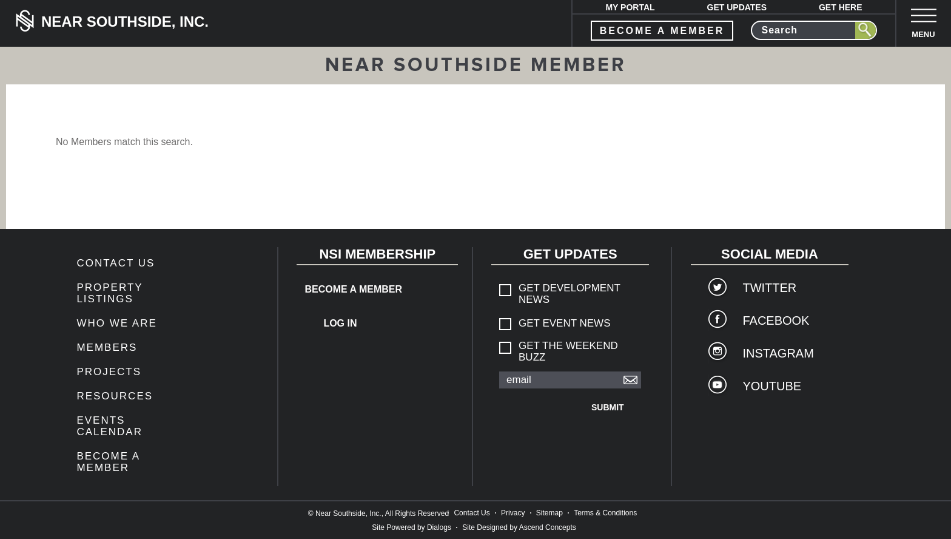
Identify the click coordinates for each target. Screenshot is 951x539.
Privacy (513, 513)
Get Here (840, 7)
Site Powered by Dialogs (411, 527)
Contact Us (115, 263)
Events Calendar (109, 426)
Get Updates (737, 7)
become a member (662, 30)
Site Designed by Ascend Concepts (519, 527)
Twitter (769, 287)
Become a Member (107, 461)
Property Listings (109, 293)
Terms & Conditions (605, 513)
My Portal (629, 7)
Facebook (775, 320)
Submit (607, 407)
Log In (340, 323)
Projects (108, 372)
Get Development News (569, 293)
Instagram (777, 353)
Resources (114, 396)
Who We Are (116, 323)
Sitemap (549, 513)
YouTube (771, 386)
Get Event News (564, 323)
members (106, 347)
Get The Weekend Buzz (568, 351)
